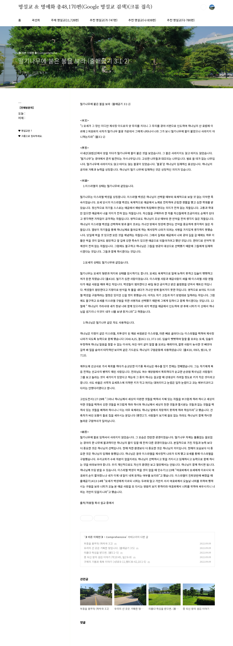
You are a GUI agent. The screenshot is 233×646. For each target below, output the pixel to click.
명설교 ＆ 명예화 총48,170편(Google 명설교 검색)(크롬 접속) (85, 7)
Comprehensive (116, 537)
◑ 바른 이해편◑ (94, 537)
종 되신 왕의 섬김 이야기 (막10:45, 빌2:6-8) (108, 557)
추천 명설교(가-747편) (103, 20)
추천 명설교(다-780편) (181, 20)
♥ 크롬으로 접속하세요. (30, 136)
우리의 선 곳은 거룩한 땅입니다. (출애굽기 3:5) (109, 548)
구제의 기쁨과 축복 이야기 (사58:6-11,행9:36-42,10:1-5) (115, 561)
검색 (203, 7)
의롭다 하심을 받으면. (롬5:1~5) (101, 552)
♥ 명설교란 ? (25, 130)
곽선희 (36, 20)
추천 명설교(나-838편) (142, 20)
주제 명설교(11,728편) (65, 20)
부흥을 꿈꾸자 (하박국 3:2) (98, 543)
